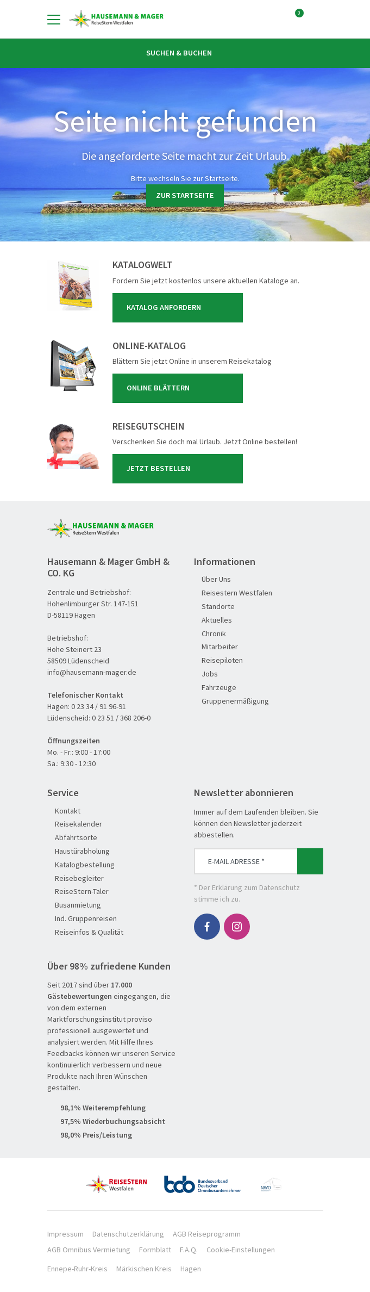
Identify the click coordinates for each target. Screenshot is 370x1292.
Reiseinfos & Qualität (85, 932)
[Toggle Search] (316, 19)
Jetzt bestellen (180, 468)
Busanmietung (74, 905)
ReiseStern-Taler (78, 891)
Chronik (210, 633)
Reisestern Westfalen (233, 593)
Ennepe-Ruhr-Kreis (77, 1269)
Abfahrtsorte (72, 837)
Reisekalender (74, 824)
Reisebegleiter (75, 878)
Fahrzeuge (215, 687)
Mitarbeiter (216, 646)
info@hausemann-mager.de (91, 672)
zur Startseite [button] (185, 195)
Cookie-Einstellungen (240, 1249)
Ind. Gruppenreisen (82, 918)
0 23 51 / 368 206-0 (121, 718)
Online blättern (180, 388)
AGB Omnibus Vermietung (88, 1249)
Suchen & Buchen (185, 53)
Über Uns (212, 579)
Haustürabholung (78, 851)
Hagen (190, 1269)
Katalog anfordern (180, 307)
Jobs (206, 674)
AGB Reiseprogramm (207, 1234)
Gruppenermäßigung (231, 701)
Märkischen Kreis (144, 1269)
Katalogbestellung (81, 864)
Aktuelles (213, 620)
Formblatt (155, 1249)
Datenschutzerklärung (128, 1234)
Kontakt (63, 811)
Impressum (65, 1234)
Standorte (214, 606)
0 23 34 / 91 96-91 (98, 706)
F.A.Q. (189, 1249)
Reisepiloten (218, 660)
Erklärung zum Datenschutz (256, 887)
